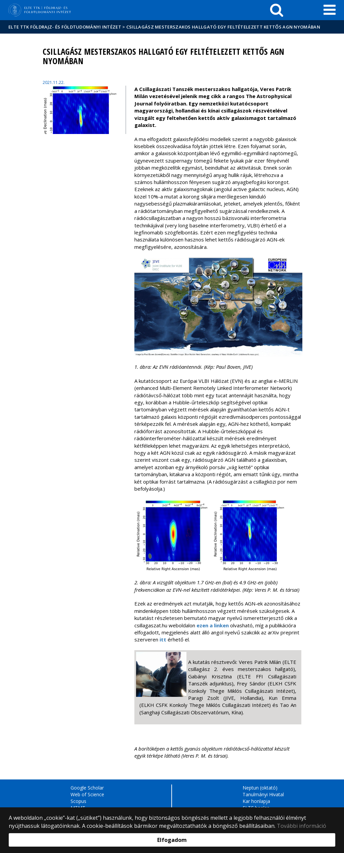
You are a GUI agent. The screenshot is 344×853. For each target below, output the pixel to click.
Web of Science (87, 794)
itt (163, 639)
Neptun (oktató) (260, 787)
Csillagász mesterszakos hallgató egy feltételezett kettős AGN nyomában (223, 27)
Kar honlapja (256, 801)
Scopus (78, 801)
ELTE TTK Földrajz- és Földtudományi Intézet (64, 27)
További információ (301, 825)
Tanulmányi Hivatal (263, 794)
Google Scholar (87, 787)
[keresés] (276, 10)
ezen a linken (213, 625)
